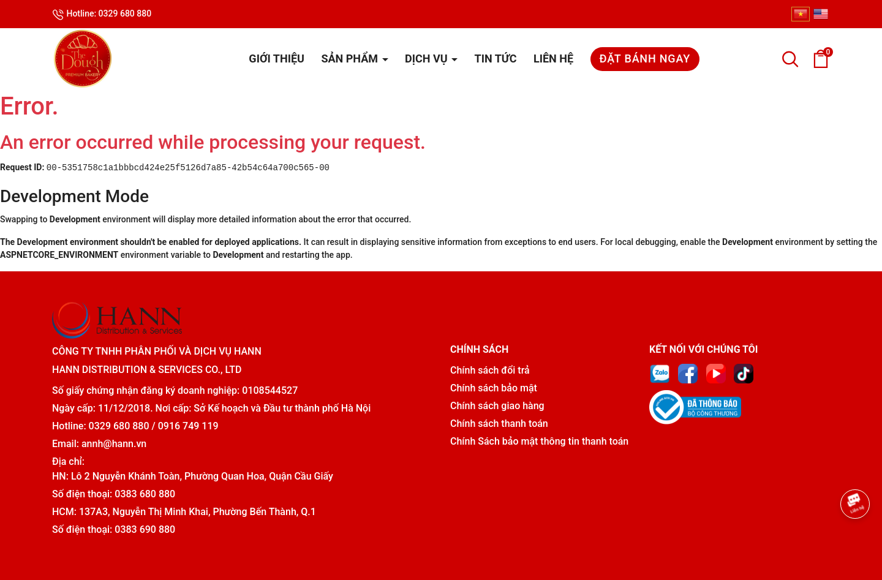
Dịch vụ (427, 58)
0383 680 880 (145, 494)
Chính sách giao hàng (497, 406)
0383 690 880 (145, 529)
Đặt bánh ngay (645, 58)
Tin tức (496, 58)
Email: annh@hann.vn (99, 444)
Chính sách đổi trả (490, 370)
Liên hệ (553, 58)
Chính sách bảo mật (493, 388)
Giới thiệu (276, 58)
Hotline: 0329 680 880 (101, 15)
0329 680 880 (119, 426)
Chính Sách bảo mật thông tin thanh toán (539, 441)
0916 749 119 (188, 426)
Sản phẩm (350, 58)
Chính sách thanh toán (499, 423)
